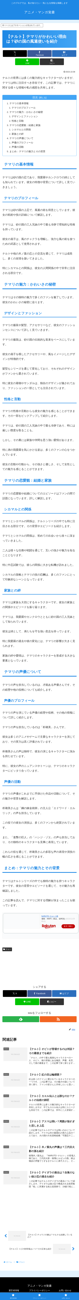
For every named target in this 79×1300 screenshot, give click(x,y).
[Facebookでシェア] (39, 53)
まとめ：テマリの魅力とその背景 (28, 151)
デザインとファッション (25, 116)
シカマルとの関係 (21, 129)
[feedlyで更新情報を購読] (20, 1019)
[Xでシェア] (15, 53)
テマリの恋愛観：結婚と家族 (25, 125)
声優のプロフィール (23, 142)
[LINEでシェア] (27, 61)
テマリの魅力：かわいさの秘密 (26, 112)
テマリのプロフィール (24, 107)
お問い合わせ (65, 1290)
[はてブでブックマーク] (64, 53)
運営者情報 (14, 1290)
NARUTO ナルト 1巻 (49, 916)
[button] (52, 61)
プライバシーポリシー (39, 1290)
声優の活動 (18, 147)
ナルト (7, 949)
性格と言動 (18, 120)
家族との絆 (18, 134)
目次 (35, 97)
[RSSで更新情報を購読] (58, 1019)
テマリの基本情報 (19, 103)
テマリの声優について (22, 138)
